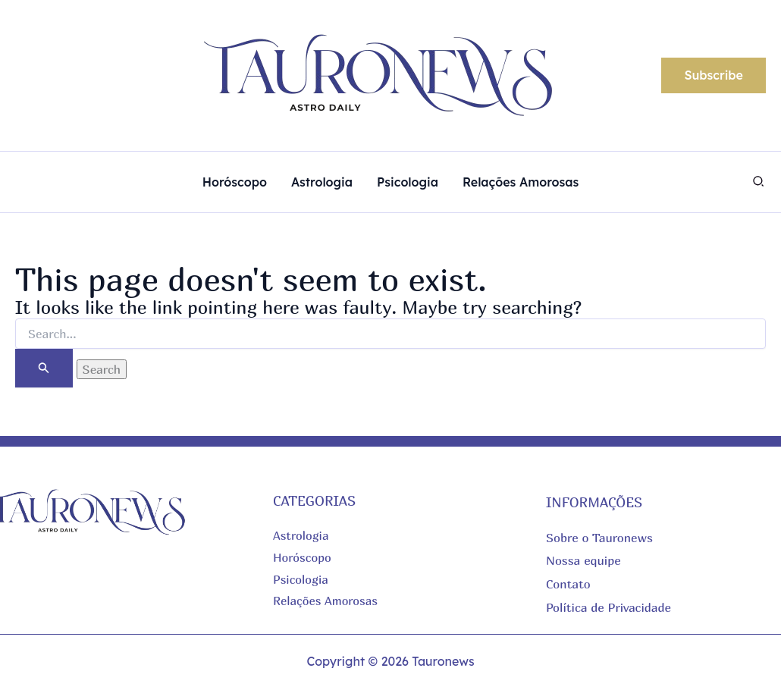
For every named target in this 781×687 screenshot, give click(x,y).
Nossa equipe (583, 560)
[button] (713, 76)
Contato (568, 583)
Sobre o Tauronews (599, 537)
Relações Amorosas (326, 600)
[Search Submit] (44, 368)
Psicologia (301, 579)
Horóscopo (303, 557)
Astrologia (301, 535)
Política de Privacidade (608, 606)
